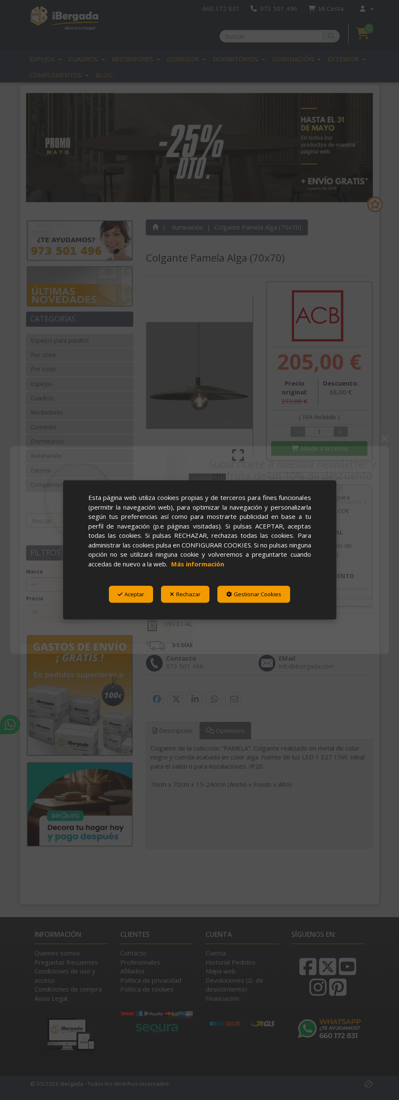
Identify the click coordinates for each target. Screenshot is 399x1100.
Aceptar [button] (131, 594)
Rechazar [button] (185, 594)
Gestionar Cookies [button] (253, 594)
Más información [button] (197, 564)
